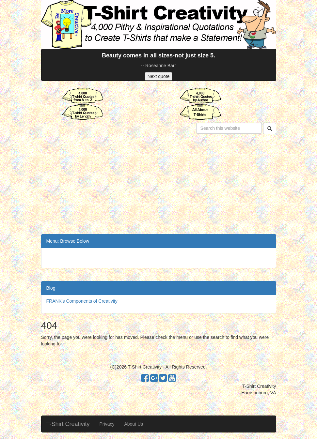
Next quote (159, 76)
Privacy (107, 424)
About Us (133, 424)
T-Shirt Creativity (68, 424)
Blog (50, 288)
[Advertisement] (158, 185)
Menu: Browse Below (67, 241)
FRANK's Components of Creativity (82, 301)
